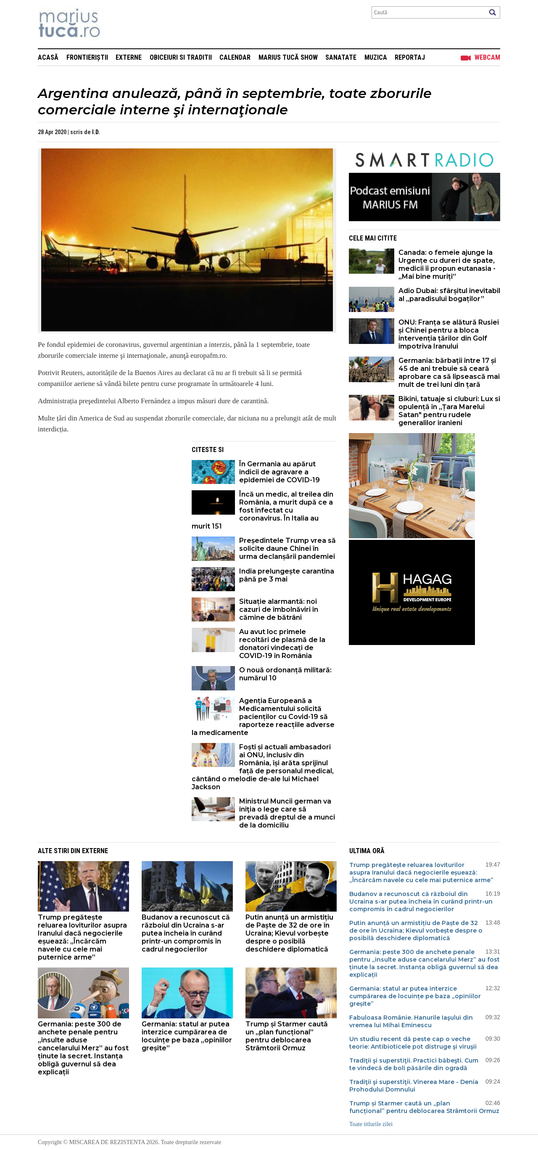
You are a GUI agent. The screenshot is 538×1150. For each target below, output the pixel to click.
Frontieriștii (87, 57)
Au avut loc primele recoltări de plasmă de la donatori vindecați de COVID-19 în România (282, 644)
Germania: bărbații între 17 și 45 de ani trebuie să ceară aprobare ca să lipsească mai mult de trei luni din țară (449, 373)
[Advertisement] (108, 500)
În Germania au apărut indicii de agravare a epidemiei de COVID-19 (279, 472)
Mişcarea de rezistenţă (114, 24)
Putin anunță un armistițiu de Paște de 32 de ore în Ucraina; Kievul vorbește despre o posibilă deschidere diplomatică (289, 933)
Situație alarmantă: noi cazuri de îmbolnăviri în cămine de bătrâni (278, 609)
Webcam (487, 57)
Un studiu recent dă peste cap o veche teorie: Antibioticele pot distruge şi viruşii (413, 1042)
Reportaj (410, 57)
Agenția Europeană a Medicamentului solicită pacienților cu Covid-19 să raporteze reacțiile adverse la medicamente (263, 717)
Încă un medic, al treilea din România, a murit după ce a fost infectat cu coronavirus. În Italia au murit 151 (262, 510)
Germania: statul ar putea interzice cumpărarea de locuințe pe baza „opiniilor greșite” (187, 1036)
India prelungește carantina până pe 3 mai (286, 575)
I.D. (96, 132)
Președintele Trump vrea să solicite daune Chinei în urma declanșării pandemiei (287, 548)
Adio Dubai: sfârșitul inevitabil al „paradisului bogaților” (449, 295)
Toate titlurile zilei (371, 1124)
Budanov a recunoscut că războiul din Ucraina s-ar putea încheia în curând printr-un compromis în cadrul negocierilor (186, 933)
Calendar (235, 57)
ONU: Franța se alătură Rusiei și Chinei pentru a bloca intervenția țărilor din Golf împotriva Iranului (448, 334)
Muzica (375, 57)
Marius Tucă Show (288, 57)
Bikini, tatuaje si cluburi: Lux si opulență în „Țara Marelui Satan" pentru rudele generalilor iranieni (449, 411)
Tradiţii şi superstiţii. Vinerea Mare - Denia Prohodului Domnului (413, 1085)
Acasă (48, 57)
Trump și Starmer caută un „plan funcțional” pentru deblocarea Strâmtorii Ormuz (286, 1036)
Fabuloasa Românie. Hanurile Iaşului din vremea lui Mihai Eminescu (411, 1021)
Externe (129, 57)
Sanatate (340, 57)
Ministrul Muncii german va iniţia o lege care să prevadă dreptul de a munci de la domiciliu (287, 813)
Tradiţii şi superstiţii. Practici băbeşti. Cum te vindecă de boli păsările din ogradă (413, 1064)
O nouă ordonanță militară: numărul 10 (285, 674)
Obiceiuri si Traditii (181, 57)
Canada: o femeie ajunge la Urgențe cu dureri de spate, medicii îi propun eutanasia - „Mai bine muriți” (447, 264)
